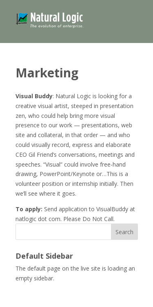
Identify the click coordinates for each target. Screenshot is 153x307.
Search (124, 232)
